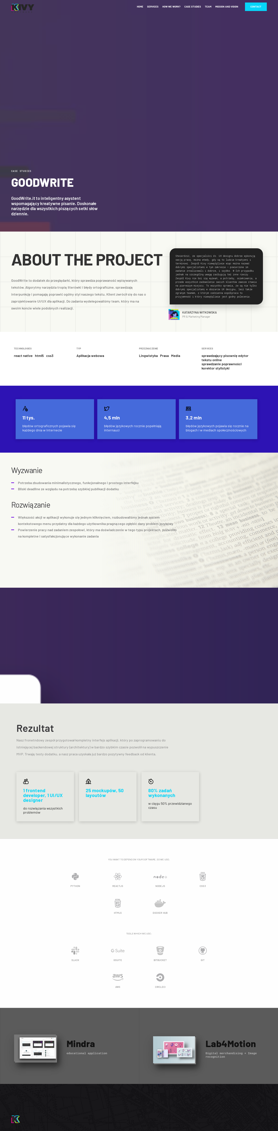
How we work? (171, 6)
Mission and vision (226, 6)
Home (140, 6)
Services (152, 6)
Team (208, 6)
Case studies (192, 6)
